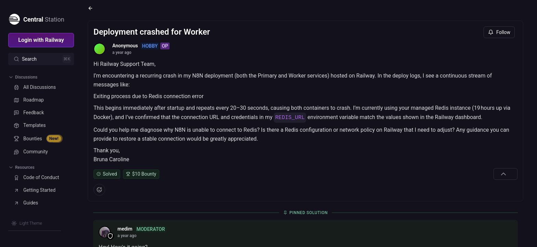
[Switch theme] (26, 223)
